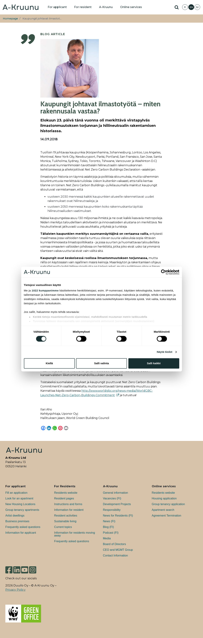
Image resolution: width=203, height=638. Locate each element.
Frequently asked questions (22, 526)
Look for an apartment (19, 498)
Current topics (63, 526)
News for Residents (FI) (118, 515)
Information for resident (69, 509)
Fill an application (16, 492)
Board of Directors (114, 544)
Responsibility (112, 509)
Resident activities (65, 515)
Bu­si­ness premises (17, 521)
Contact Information (115, 555)
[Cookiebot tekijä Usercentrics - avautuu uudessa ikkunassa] (163, 272)
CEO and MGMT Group (118, 549)
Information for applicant (20, 532)
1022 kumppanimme (45, 290)
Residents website (65, 492)
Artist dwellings (14, 515)
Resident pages (64, 498)
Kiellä (49, 363)
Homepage (10, 18)
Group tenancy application (168, 504)
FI (185, 7)
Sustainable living (65, 521)
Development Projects (117, 504)
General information (115, 492)
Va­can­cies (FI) (112, 498)
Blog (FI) (108, 526)
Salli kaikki (154, 363)
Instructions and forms (68, 504)
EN (191, 7)
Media (107, 538)
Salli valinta (101, 363)
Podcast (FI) (111, 532)
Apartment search (163, 509)
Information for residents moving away (74, 534)
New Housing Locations (20, 504)
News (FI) (109, 521)
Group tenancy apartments (22, 509)
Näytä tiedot (164, 352)
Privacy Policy (15, 589)
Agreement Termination (166, 515)
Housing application (164, 498)
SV (197, 7)
